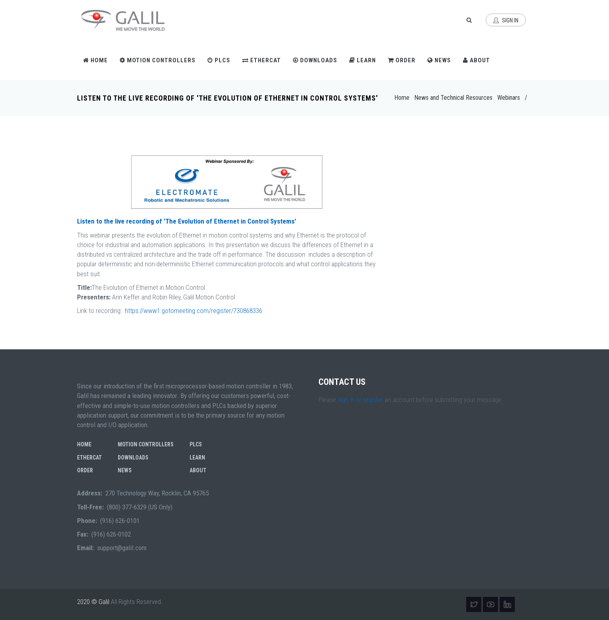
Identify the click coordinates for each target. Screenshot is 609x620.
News (439, 60)
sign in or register (360, 400)
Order (401, 60)
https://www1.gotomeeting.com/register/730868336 (193, 311)
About (476, 60)
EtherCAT (261, 60)
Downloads (315, 60)
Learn (362, 60)
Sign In (505, 20)
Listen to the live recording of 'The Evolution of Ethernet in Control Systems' (186, 221)
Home (95, 60)
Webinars (508, 97)
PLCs (219, 60)
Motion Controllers (158, 60)
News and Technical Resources (453, 97)
